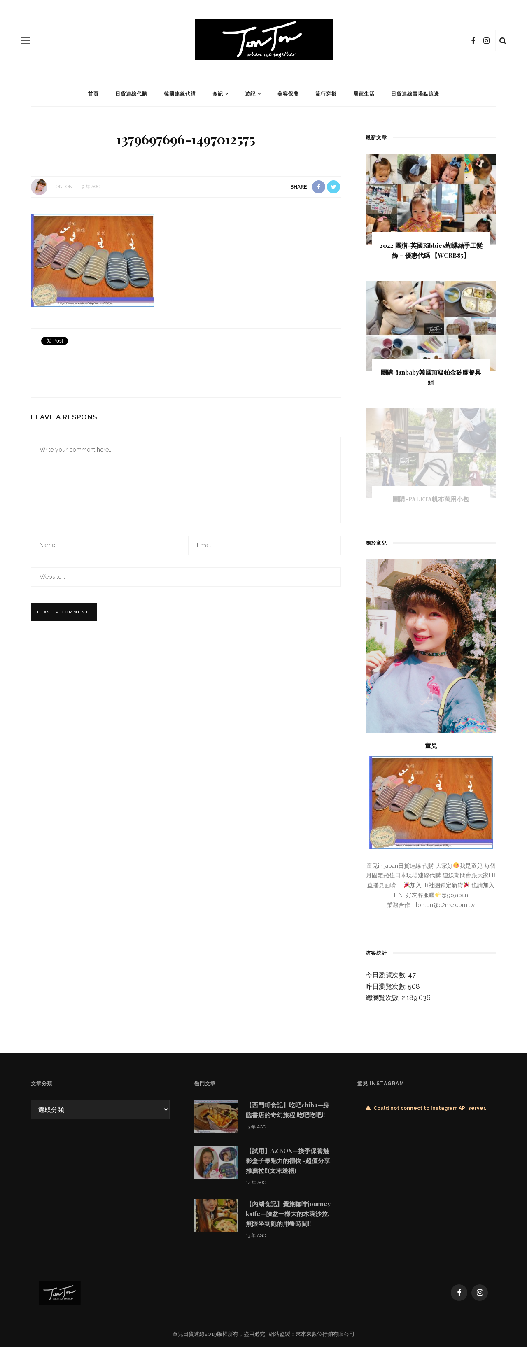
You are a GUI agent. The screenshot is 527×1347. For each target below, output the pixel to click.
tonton (62, 186)
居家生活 (364, 94)
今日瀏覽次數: (387, 975)
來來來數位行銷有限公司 (325, 1334)
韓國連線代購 (180, 94)
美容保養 (288, 94)
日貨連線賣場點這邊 (415, 94)
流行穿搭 (326, 94)
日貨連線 (194, 1334)
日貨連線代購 (131, 94)
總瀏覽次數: (383, 998)
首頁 (93, 94)
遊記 (250, 94)
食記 (217, 94)
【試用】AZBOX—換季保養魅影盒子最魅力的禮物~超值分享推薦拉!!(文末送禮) (288, 1161)
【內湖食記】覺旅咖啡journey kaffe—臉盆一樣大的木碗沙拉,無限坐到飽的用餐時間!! (288, 1214)
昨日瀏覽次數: (387, 986)
